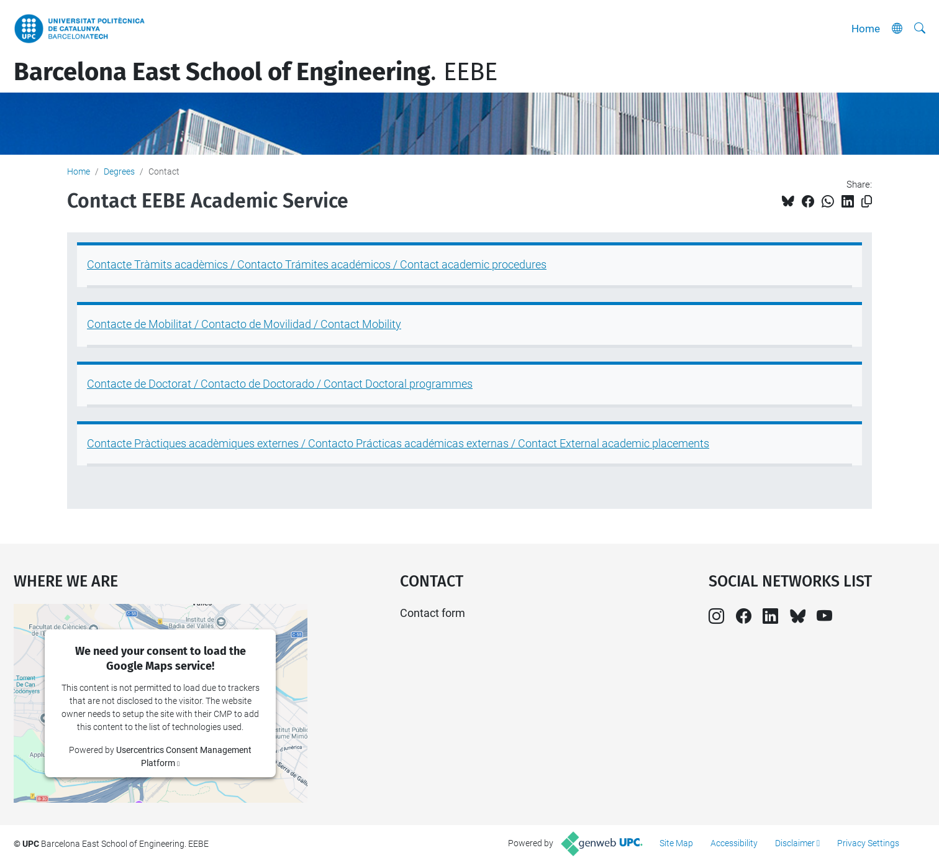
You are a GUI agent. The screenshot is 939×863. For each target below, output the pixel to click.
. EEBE (255, 72)
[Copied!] (866, 201)
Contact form (432, 612)
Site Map (676, 843)
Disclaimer (795, 843)
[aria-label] (919, 28)
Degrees (119, 171)
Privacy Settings (868, 843)
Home (865, 28)
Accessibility (734, 843)
